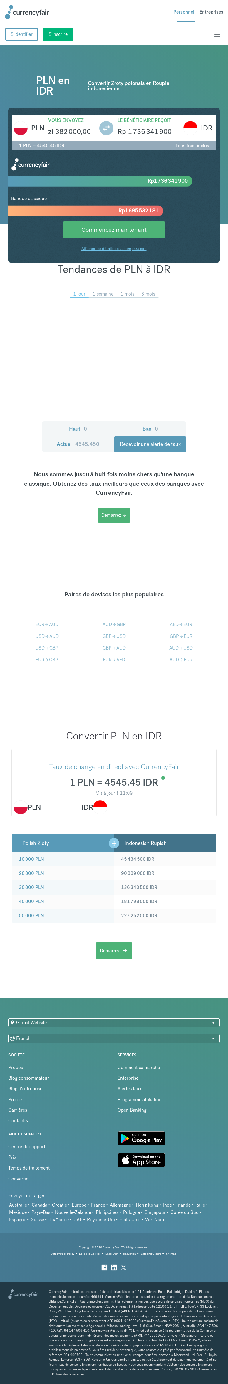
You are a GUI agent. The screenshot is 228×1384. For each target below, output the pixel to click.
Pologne (131, 1212)
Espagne (17, 1220)
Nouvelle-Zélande (73, 1212)
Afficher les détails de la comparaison (114, 248)
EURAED (114, 660)
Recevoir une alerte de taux (150, 444)
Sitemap (171, 1254)
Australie (18, 1205)
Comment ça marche (139, 1067)
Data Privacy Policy (62, 1254)
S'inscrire (58, 34)
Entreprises (211, 12)
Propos (15, 1067)
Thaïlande (59, 1220)
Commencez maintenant (114, 230)
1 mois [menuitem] (127, 294)
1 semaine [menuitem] (103, 294)
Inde (167, 1205)
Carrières (17, 1110)
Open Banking (132, 1110)
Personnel (183, 12)
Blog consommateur (28, 1078)
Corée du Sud (184, 1212)
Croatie (59, 1205)
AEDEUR (181, 624)
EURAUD (47, 624)
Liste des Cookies (90, 1254)
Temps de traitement (29, 1168)
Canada (39, 1205)
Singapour (155, 1212)
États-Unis (130, 1220)
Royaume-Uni (101, 1220)
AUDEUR (181, 660)
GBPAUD (114, 648)
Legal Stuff (111, 1254)
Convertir (18, 1179)
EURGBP (47, 660)
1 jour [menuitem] (79, 294)
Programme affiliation (140, 1099)
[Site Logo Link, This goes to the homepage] (27, 12)
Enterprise (128, 1078)
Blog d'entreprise (25, 1089)
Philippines (107, 1212)
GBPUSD (114, 636)
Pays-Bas (40, 1212)
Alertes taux (130, 1089)
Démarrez (114, 515)
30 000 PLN (31, 887)
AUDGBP (114, 624)
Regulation (129, 1254)
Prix (12, 1157)
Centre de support (26, 1146)
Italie (200, 1205)
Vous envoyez (66, 120)
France (98, 1205)
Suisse (37, 1220)
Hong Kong (147, 1205)
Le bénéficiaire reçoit (144, 120)
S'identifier (22, 34)
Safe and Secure (151, 1254)
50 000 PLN (31, 915)
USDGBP (46, 648)
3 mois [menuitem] (148, 294)
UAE (77, 1220)
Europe (79, 1205)
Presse (15, 1099)
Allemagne (120, 1205)
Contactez (18, 1121)
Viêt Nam (154, 1220)
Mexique (18, 1212)
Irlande (184, 1205)
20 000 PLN (31, 873)
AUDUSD (181, 648)
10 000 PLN (31, 859)
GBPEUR (181, 636)
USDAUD (47, 636)
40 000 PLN (31, 901)
